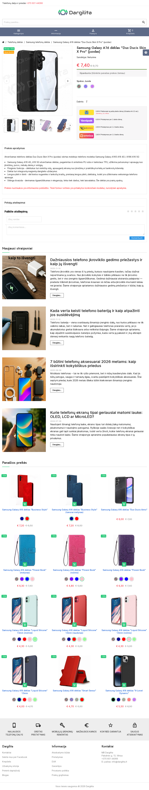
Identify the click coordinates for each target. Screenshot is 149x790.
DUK (54, 761)
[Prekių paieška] (74, 22)
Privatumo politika (60, 770)
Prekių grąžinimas (60, 775)
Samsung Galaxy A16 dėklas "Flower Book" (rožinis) (74, 571)
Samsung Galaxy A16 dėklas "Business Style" (25, 509)
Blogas (5, 775)
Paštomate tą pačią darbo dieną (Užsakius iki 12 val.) (120, 112)
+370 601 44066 (34, 3)
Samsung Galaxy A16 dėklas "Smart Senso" (74, 690)
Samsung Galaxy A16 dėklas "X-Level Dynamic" (124, 691)
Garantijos (57, 766)
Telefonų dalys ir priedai (22, 3)
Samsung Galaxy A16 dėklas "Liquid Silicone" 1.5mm (24, 691)
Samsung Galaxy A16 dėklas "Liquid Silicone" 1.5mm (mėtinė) (24, 631)
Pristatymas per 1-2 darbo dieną (109, 127)
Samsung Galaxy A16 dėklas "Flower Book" (124, 570)
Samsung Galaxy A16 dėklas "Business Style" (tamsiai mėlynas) (74, 510)
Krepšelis (6, 761)
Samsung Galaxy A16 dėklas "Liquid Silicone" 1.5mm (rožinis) (124, 631)
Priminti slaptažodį (11, 770)
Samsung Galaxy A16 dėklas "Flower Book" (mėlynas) (24, 571)
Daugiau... (57, 295)
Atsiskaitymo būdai (61, 752)
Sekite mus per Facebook (14, 757)
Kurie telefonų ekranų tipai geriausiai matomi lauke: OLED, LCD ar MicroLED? (96, 414)
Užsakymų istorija (10, 766)
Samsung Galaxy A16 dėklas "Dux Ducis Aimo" (124, 509)
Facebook (86, 101)
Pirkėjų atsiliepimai (15, 202)
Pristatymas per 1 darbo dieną (109, 119)
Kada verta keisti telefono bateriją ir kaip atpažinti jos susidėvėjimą (95, 312)
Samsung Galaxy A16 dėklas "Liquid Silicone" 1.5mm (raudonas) (74, 631)
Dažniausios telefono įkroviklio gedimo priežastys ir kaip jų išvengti (96, 261)
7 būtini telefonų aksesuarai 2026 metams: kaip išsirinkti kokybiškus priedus (93, 363)
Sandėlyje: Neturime (86, 57)
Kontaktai (6, 752)
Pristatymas (57, 757)
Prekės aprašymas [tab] (15, 148)
